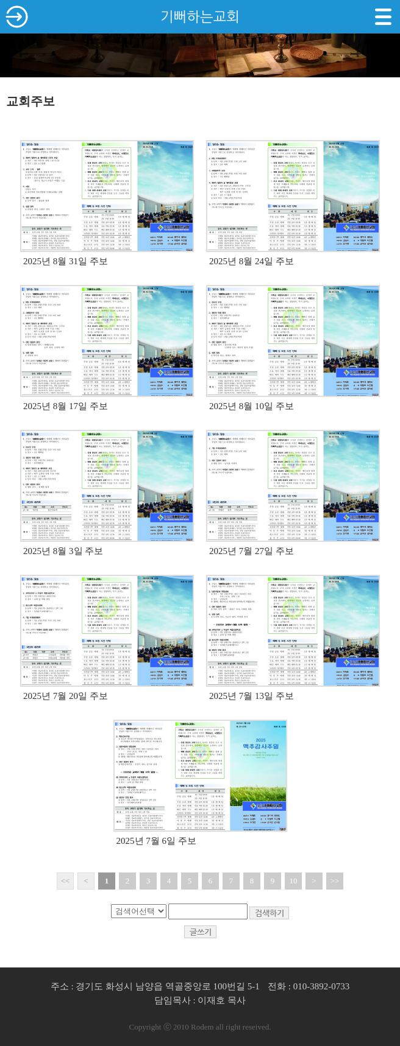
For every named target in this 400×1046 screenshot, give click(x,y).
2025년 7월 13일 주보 (251, 696)
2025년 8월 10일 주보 (251, 406)
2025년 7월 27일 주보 (251, 551)
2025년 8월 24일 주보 (251, 261)
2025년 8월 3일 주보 (63, 551)
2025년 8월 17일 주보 (65, 406)
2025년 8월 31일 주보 (65, 261)
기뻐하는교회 (200, 17)
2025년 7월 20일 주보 (65, 696)
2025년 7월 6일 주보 (156, 841)
